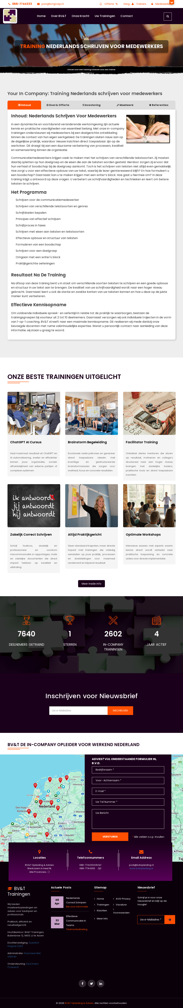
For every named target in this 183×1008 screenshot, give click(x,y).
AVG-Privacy (121, 898)
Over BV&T (58, 16)
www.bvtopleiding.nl (141, 868)
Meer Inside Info (91, 583)
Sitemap (100, 887)
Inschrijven (120, 710)
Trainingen (101, 904)
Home (41, 16)
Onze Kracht (80, 16)
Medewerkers (161, 4)
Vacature (120, 904)
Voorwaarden (121, 911)
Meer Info (101, 918)
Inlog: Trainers (135, 4)
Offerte (108, 4)
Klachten (100, 910)
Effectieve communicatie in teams (76, 921)
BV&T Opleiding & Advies (79, 1003)
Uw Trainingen (105, 16)
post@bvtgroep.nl (50, 4)
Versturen (110, 836)
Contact (126, 16)
